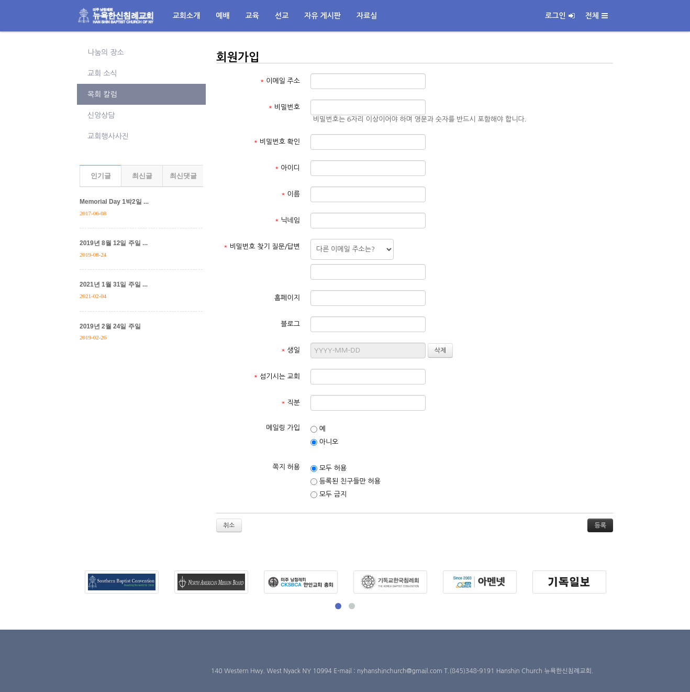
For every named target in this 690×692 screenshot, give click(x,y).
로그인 (559, 15)
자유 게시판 (322, 15)
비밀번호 (284, 107)
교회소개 (187, 15)
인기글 (101, 176)
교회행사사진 (108, 136)
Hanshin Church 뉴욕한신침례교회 (544, 671)
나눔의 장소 (105, 52)
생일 (290, 350)
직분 (290, 402)
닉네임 (287, 220)
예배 (222, 15)
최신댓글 (183, 176)
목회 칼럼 (102, 94)
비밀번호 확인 (277, 141)
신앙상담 (101, 115)
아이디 (287, 167)
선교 (281, 15)
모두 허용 (328, 468)
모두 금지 (328, 494)
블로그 (290, 324)
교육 (252, 15)
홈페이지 (287, 297)
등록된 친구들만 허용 (345, 481)
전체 (596, 15)
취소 (229, 525)
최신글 (142, 176)
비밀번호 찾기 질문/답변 (262, 246)
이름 (290, 194)
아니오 (324, 442)
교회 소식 (102, 73)
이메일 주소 (280, 81)
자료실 (367, 15)
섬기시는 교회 (277, 376)
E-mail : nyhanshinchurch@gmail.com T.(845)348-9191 (414, 671)
